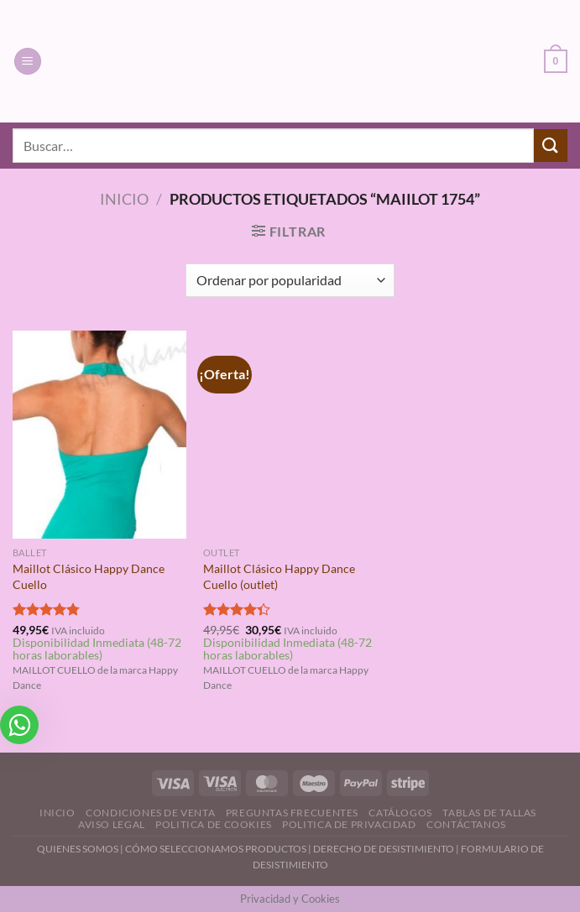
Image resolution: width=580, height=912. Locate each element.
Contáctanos (466, 824)
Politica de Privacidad (348, 824)
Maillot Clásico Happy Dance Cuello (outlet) (279, 576)
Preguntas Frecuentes (292, 812)
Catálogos (400, 812)
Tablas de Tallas (489, 812)
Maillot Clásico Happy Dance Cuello (89, 576)
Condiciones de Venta (150, 812)
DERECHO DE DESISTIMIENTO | (387, 848)
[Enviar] (550, 145)
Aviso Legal (111, 824)
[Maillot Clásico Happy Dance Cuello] (99, 435)
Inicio (124, 199)
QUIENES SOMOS (77, 848)
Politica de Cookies (213, 824)
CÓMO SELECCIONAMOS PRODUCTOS (215, 848)
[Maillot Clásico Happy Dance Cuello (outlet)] (290, 435)
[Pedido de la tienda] (290, 280)
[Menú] (27, 62)
